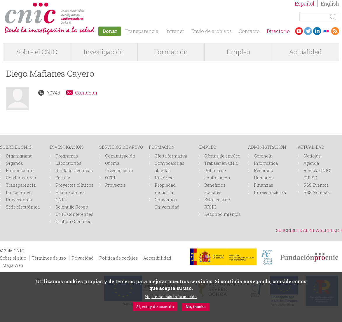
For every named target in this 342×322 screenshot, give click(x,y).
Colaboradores (21, 178)
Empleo (238, 52)
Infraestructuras (270, 192)
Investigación (103, 52)
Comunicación (120, 156)
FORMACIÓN (162, 147)
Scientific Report (71, 207)
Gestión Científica (73, 221)
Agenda (311, 163)
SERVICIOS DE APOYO (121, 147)
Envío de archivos (211, 31)
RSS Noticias (316, 192)
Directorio (278, 31)
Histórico (164, 178)
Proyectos (115, 185)
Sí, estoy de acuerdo (155, 306)
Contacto (249, 31)
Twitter (308, 31)
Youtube (299, 31)
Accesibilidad (157, 258)
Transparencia (141, 31)
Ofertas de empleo (222, 156)
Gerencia (263, 156)
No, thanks (195, 306)
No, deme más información (171, 296)
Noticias (312, 156)
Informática (266, 163)
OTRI (110, 178)
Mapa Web (12, 265)
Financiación (20, 170)
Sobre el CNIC (37, 52)
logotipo (86, 5)
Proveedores (19, 199)
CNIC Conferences (74, 214)
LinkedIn (317, 31)
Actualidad (305, 52)
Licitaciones (18, 192)
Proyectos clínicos (74, 185)
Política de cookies (118, 258)
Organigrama (19, 156)
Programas (66, 156)
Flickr (326, 31)
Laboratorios (68, 163)
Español (304, 3)
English (330, 3)
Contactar (86, 93)
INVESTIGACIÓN (66, 147)
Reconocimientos (222, 214)
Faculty (62, 178)
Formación (171, 52)
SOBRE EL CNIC (16, 147)
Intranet (174, 31)
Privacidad (82, 258)
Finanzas (263, 185)
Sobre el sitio (13, 258)
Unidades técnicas (74, 170)
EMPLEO (207, 147)
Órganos (14, 163)
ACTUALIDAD (311, 147)
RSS (335, 31)
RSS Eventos (316, 185)
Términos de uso (49, 258)
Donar (109, 31)
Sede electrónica (23, 207)
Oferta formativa (171, 156)
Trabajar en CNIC (221, 163)
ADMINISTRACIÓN (267, 147)
